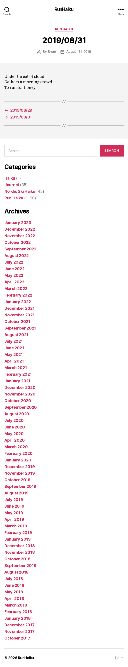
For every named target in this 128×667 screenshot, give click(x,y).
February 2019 (18, 532)
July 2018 (13, 578)
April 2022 (14, 282)
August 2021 (16, 334)
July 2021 (13, 341)
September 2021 (20, 328)
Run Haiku (64, 29)
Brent (52, 51)
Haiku (9, 178)
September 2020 (20, 407)
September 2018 (20, 565)
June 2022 (14, 268)
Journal (11, 184)
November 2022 (19, 235)
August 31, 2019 (78, 51)
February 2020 (18, 453)
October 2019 (17, 479)
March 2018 (15, 605)
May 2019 (13, 512)
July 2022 (13, 262)
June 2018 (14, 585)
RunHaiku (64, 9)
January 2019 (17, 539)
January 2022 (17, 301)
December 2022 (19, 229)
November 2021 (19, 315)
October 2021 (17, 321)
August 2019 (16, 493)
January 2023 (17, 222)
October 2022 (17, 242)
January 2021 (17, 381)
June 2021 (14, 348)
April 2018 (14, 598)
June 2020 (14, 427)
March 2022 (15, 288)
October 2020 (17, 400)
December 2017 (19, 625)
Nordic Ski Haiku (19, 191)
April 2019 (14, 519)
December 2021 (19, 308)
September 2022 (20, 249)
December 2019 (19, 466)
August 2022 (16, 255)
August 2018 (16, 572)
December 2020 (20, 387)
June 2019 (14, 506)
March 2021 (15, 367)
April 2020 (14, 440)
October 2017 (17, 638)
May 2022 (13, 275)
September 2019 (20, 486)
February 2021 (18, 374)
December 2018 (19, 545)
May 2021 (13, 354)
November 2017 (19, 631)
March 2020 (16, 447)
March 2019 (15, 526)
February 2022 (18, 295)
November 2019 (19, 473)
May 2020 (14, 433)
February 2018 (18, 611)
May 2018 (13, 592)
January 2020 (17, 460)
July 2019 (13, 499)
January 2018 (17, 618)
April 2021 (14, 361)
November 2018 (19, 552)
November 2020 (20, 394)
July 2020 (14, 420)
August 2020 (16, 414)
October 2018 (17, 559)
